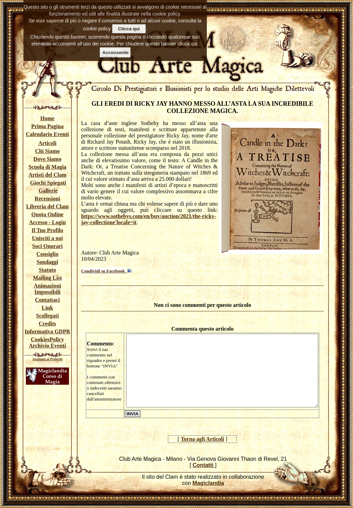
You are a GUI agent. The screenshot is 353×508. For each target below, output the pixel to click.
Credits (47, 323)
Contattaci (47, 300)
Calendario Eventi (47, 134)
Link (47, 308)
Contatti (204, 465)
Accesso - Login (47, 222)
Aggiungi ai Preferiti (47, 359)
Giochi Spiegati (48, 183)
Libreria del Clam (47, 206)
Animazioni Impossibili (47, 289)
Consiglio (47, 254)
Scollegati (47, 316)
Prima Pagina (47, 126)
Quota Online (47, 214)
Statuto (47, 270)
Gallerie (48, 191)
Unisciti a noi (47, 238)
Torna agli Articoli (202, 439)
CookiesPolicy (47, 339)
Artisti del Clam (47, 175)
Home (47, 118)
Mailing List (47, 278)
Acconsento (115, 52)
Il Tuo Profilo (47, 230)
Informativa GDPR (47, 331)
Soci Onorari (47, 246)
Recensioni (47, 198)
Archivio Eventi (47, 346)
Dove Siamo (47, 159)
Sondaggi (47, 262)
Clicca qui (129, 28)
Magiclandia (208, 483)
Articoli (47, 143)
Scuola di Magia (47, 167)
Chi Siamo (47, 151)
